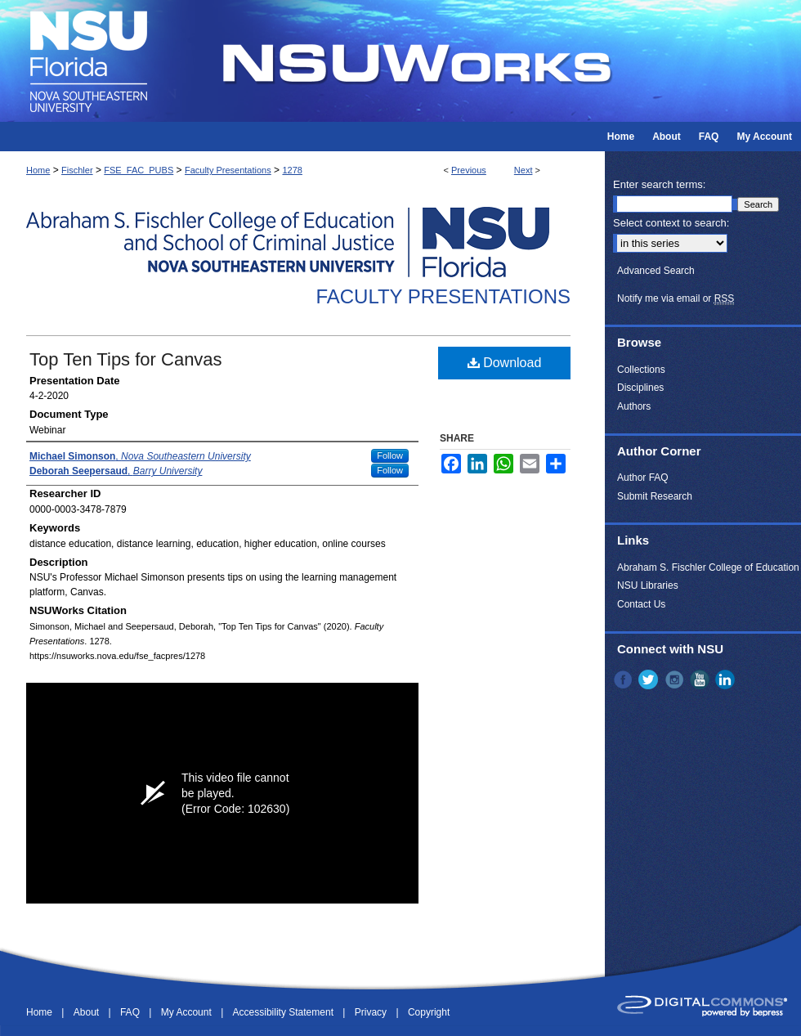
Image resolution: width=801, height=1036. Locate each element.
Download (505, 363)
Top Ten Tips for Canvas (125, 359)
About (88, 1012)
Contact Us (641, 604)
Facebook (624, 679)
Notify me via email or (675, 298)
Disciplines (640, 387)
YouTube (701, 679)
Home (38, 170)
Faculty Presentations (228, 170)
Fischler (77, 170)
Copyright (429, 1012)
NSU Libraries (647, 585)
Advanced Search (656, 270)
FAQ (131, 1012)
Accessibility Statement (285, 1012)
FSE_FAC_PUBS (138, 170)
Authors (634, 406)
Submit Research (654, 496)
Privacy (372, 1012)
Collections (641, 369)
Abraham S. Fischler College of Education (708, 567)
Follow (390, 455)
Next (523, 170)
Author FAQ (643, 477)
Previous (468, 170)
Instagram (676, 679)
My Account (187, 1012)
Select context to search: (671, 223)
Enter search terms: (659, 184)
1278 (292, 170)
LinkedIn (726, 679)
